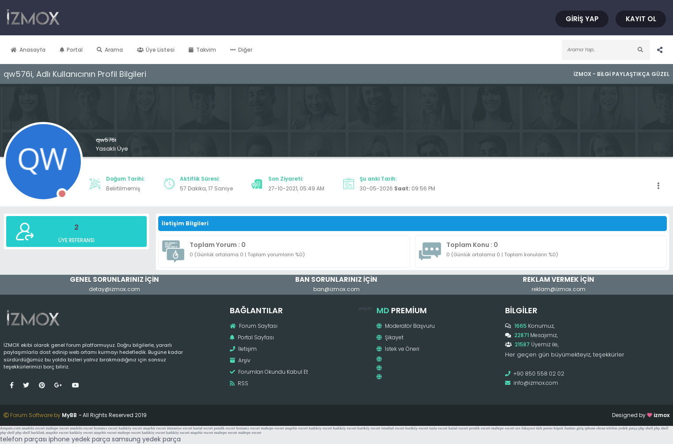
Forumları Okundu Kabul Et (269, 372)
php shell (646, 428)
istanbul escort (392, 428)
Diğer (241, 49)
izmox (661, 415)
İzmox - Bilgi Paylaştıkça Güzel (621, 74)
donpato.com (10, 428)
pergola (365, 308)
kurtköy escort (368, 428)
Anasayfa (28, 49)
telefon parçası (23, 439)
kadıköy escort (130, 428)
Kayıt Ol (641, 18)
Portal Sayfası (252, 337)
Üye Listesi (156, 49)
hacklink (38, 432)
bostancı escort (106, 428)
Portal (71, 49)
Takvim (202, 49)
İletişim (243, 349)
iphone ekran (595, 428)
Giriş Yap (582, 18)
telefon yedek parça (621, 428)
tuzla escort (438, 428)
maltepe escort (57, 428)
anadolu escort (33, 428)
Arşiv (240, 360)
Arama (110, 49)
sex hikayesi (525, 428)
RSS (239, 383)
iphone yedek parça (79, 439)
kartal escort (203, 428)
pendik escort (224, 428)
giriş (580, 428)
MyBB (69, 415)
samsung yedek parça (146, 439)
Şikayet (389, 337)
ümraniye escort (179, 428)
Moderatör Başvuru (405, 326)
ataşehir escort (154, 428)
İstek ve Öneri (397, 349)
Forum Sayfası (254, 326)
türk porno (544, 428)
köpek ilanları (565, 428)
